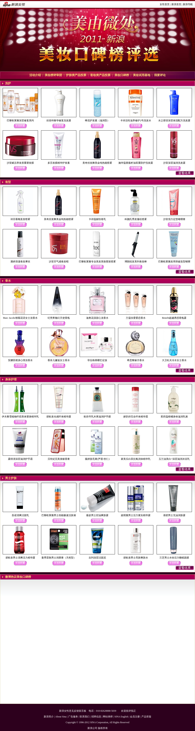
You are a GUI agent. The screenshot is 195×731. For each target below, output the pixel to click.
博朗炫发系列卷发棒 (136, 261)
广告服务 (73, 716)
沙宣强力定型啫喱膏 (174, 219)
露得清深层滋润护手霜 (20, 459)
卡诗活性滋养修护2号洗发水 (135, 120)
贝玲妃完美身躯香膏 (59, 459)
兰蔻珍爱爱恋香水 (136, 317)
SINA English (121, 716)
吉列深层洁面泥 (97, 557)
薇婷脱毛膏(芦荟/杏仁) (97, 459)
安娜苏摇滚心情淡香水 (20, 360)
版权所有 (103, 728)
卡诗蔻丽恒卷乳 (97, 219)
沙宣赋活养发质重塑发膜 (20, 162)
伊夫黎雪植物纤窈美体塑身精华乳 (20, 416)
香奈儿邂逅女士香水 (59, 360)
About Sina (60, 716)
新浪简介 (49, 716)
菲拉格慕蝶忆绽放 (97, 360)
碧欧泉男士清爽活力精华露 (20, 557)
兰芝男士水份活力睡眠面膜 (174, 557)
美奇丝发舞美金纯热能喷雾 (97, 162)
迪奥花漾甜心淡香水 (97, 317)
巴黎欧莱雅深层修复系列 (20, 120)
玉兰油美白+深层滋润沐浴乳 (174, 459)
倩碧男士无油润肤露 (174, 515)
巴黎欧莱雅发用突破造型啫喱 (174, 261)
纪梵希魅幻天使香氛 (59, 317)
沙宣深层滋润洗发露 (174, 162)
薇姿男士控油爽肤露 (97, 515)
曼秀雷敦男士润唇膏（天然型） (58, 557)
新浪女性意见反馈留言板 (72, 710)
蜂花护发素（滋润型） (97, 120)
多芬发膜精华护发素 (59, 162)
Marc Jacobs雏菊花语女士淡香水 (20, 317)
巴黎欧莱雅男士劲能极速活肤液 (58, 515)
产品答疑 (146, 716)
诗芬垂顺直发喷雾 (20, 219)
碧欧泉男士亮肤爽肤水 (135, 557)
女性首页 (165, 4)
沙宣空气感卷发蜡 (59, 261)
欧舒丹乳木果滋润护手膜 (97, 416)
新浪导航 (188, 4)
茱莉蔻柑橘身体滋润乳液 (174, 416)
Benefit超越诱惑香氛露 (174, 317)
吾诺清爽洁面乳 (20, 515)
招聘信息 (96, 716)
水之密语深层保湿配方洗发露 (174, 120)
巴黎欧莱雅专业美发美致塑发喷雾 (97, 261)
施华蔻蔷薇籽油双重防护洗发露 (135, 162)
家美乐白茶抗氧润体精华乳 (135, 459)
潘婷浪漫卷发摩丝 (20, 261)
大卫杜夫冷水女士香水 (174, 360)
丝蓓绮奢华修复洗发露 (58, 120)
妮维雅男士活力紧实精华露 (135, 515)
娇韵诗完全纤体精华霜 (135, 416)
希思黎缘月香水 (135, 360)
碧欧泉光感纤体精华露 (58, 416)
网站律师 (108, 716)
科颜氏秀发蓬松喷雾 (136, 219)
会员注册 (135, 716)
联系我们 (84, 716)
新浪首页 (176, 4)
